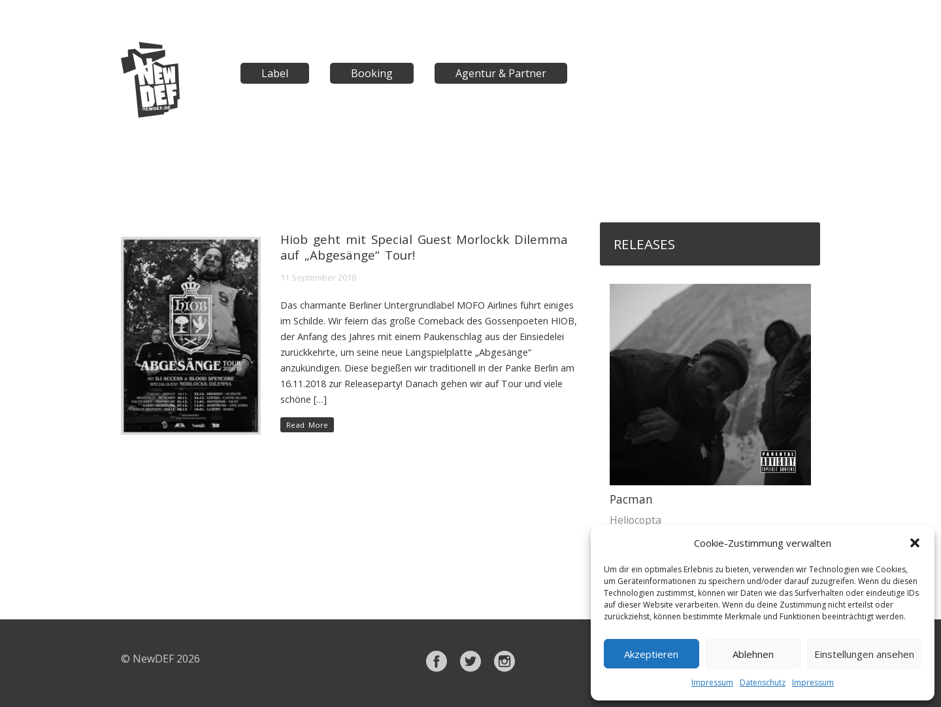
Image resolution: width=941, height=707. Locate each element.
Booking (372, 73)
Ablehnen (753, 654)
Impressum (712, 682)
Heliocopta (635, 520)
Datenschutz (762, 682)
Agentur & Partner (500, 73)
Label (274, 73)
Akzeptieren (651, 654)
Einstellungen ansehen (864, 654)
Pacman (631, 499)
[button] (914, 542)
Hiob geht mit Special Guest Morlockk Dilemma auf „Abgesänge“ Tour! (424, 247)
